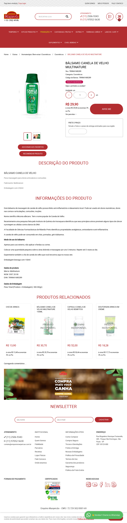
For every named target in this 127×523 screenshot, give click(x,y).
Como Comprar (71, 437)
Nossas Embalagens (73, 451)
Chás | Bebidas (70, 42)
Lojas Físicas (40, 455)
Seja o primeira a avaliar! (75, 86)
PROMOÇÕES (45, 32)
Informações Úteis (74, 432)
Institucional (41, 432)
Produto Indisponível (48, 326)
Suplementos (54, 42)
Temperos (13, 32)
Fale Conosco (117, 3)
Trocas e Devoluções (73, 444)
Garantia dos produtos (74, 462)
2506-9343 (91, 16)
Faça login (22, 3)
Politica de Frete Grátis (74, 470)
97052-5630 (91, 19)
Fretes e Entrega (72, 448)
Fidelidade (39, 444)
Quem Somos (90, 3)
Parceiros (39, 448)
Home (37, 437)
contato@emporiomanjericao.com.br (17, 444)
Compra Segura (71, 440)
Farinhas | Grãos (93, 32)
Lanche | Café (110, 32)
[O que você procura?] (67, 16)
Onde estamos (41, 462)
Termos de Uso (71, 459)
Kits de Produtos (28, 32)
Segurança (69, 466)
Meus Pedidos (103, 3)
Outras (79, 32)
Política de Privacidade (74, 455)
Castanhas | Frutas (63, 32)
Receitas (38, 451)
